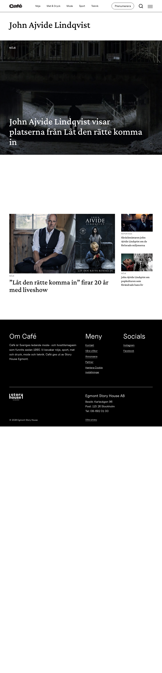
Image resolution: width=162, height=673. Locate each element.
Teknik (94, 6)
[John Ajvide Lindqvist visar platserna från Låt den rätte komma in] (81, 97)
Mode (70, 6)
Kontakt (89, 345)
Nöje (37, 6)
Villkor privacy (91, 419)
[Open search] (140, 6)
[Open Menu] (150, 6)
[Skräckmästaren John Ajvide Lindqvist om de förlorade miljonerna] (137, 231)
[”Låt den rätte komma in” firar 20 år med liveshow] (62, 255)
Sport (82, 6)
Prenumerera (123, 6)
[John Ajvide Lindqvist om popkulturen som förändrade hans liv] (137, 271)
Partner (89, 362)
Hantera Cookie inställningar (94, 370)
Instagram (129, 345)
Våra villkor (91, 350)
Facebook (128, 350)
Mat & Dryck (53, 6)
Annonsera (91, 356)
